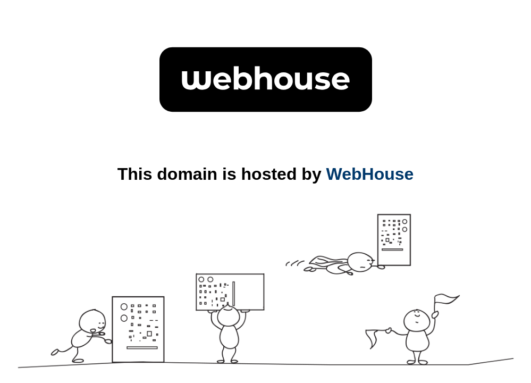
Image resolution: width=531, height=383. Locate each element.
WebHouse (370, 174)
